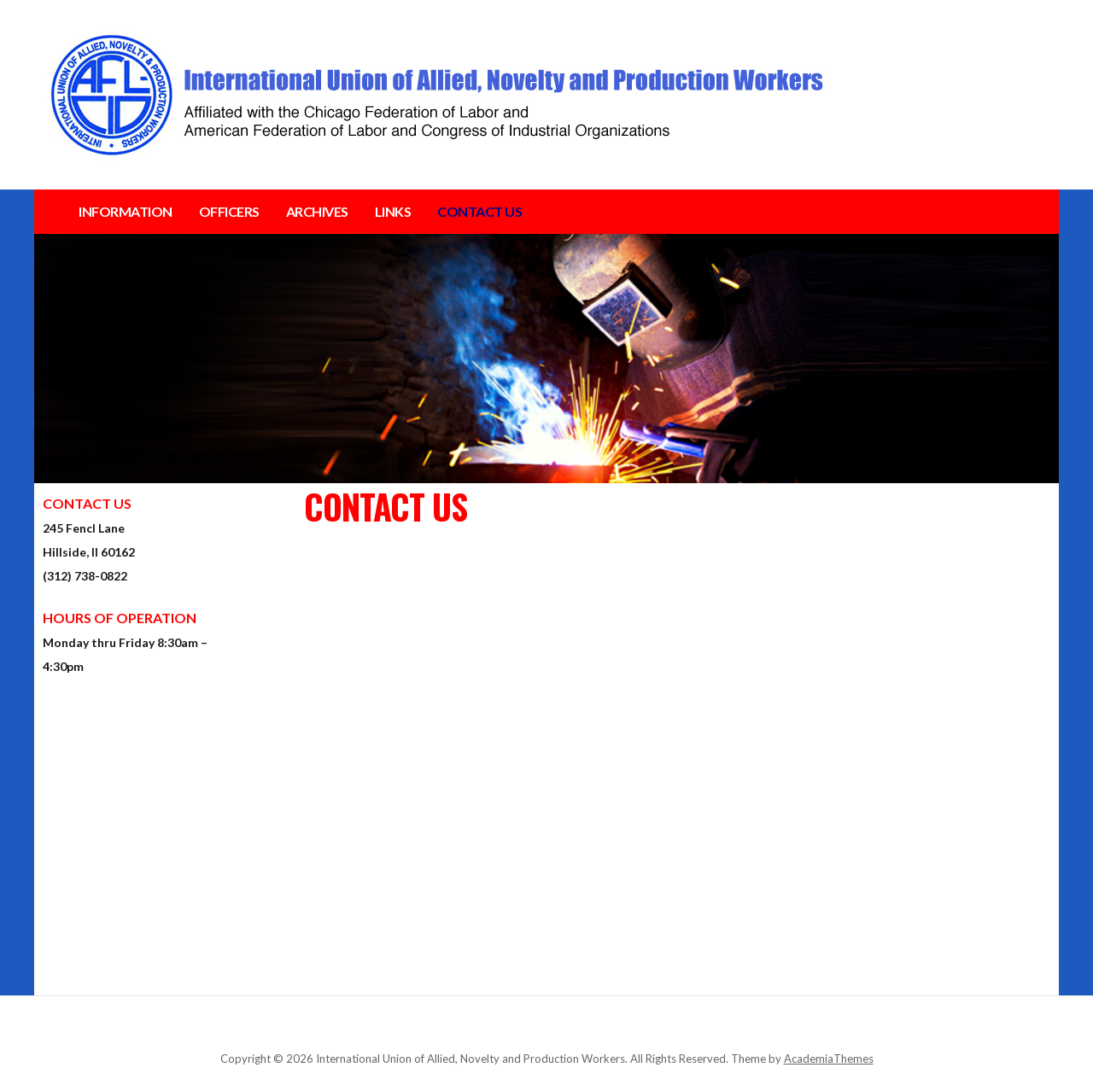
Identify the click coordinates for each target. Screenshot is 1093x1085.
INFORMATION (125, 211)
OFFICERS (229, 211)
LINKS (393, 211)
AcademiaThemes (829, 1058)
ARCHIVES (317, 211)
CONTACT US (479, 211)
